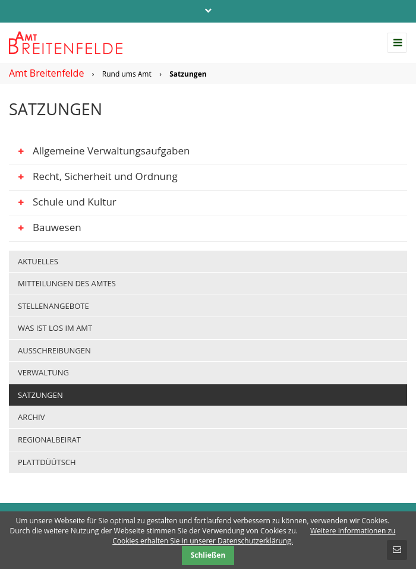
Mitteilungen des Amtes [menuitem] (67, 283)
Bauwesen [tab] (45, 229)
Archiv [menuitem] (31, 417)
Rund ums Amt (127, 74)
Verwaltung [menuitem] (43, 372)
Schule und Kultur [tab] (62, 204)
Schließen (208, 555)
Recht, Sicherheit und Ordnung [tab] (93, 178)
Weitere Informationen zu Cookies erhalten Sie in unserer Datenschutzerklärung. (253, 536)
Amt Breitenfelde (46, 73)
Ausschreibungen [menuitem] (54, 350)
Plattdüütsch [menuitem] (47, 462)
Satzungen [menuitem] (40, 395)
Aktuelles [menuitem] (38, 261)
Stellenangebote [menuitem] (53, 306)
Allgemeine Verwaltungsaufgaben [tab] (99, 153)
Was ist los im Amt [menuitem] (55, 328)
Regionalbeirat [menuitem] (49, 439)
